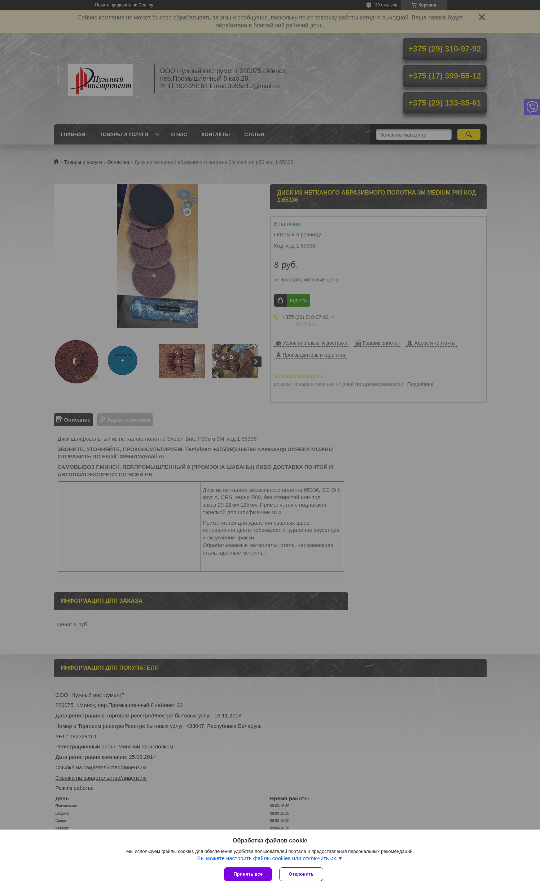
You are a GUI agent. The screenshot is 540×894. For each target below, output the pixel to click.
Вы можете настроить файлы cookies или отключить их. (267, 858)
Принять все (248, 874)
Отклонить (301, 874)
